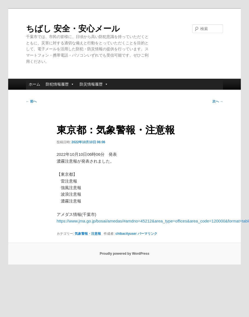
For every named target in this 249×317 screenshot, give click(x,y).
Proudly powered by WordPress (124, 254)
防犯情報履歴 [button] (60, 84)
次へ (217, 101)
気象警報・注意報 (88, 234)
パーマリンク (147, 234)
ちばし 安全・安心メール (73, 28)
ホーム (34, 84)
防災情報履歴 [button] (94, 84)
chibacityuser (126, 234)
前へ (31, 101)
